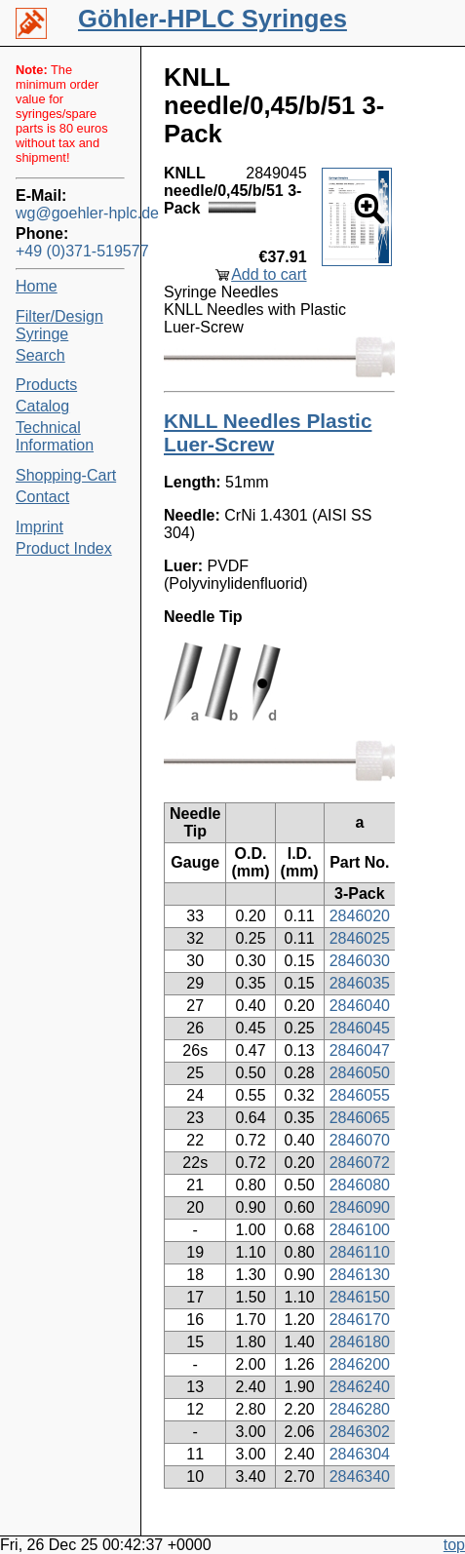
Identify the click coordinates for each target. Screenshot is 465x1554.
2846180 (359, 1342)
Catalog (42, 406)
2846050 (359, 1073)
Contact (42, 496)
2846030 (359, 960)
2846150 (359, 1297)
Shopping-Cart (66, 475)
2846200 (359, 1364)
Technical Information (55, 436)
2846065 (359, 1117)
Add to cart (268, 274)
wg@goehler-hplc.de (70, 213)
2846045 (359, 1028)
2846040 (359, 1005)
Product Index (64, 548)
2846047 (359, 1050)
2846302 (359, 1431)
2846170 (359, 1319)
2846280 (359, 1409)
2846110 (359, 1252)
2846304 (359, 1454)
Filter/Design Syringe (59, 325)
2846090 (359, 1207)
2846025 (359, 938)
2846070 (359, 1140)
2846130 (359, 1274)
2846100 (359, 1230)
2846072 (359, 1162)
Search (40, 355)
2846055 (359, 1095)
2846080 (359, 1185)
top (454, 1544)
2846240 (359, 1387)
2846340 (359, 1476)
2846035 (359, 983)
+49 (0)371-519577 (70, 251)
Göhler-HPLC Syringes (212, 18)
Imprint (39, 527)
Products (46, 384)
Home (37, 286)
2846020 (359, 916)
